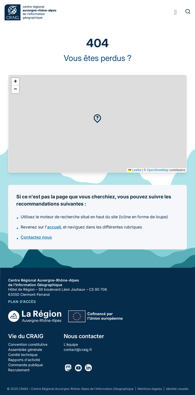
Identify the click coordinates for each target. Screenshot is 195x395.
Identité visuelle (177, 389)
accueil (54, 227)
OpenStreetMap (157, 170)
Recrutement (19, 370)
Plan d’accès (22, 301)
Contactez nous (36, 237)
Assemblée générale (25, 349)
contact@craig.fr (78, 349)
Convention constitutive (27, 344)
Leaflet (134, 170)
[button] (97, 118)
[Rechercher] (185, 12)
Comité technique (22, 354)
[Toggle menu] (175, 12)
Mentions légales (150, 389)
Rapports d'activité (24, 360)
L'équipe (71, 344)
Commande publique (25, 365)
